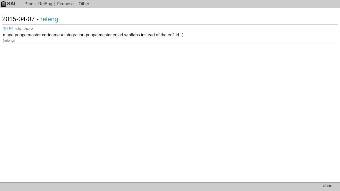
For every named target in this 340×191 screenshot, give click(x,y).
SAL (9, 3)
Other (84, 4)
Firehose (65, 4)
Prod (28, 4)
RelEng (45, 4)
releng (56, 19)
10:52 (13, 28)
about (328, 186)
